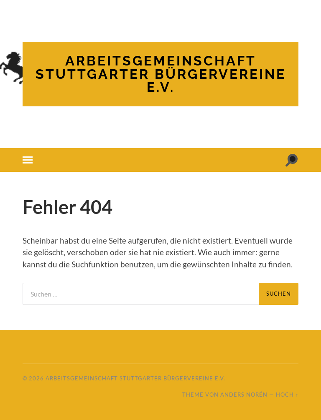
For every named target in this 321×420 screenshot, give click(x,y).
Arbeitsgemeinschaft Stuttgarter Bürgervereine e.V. (161, 74)
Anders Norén (244, 394)
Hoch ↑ (287, 394)
